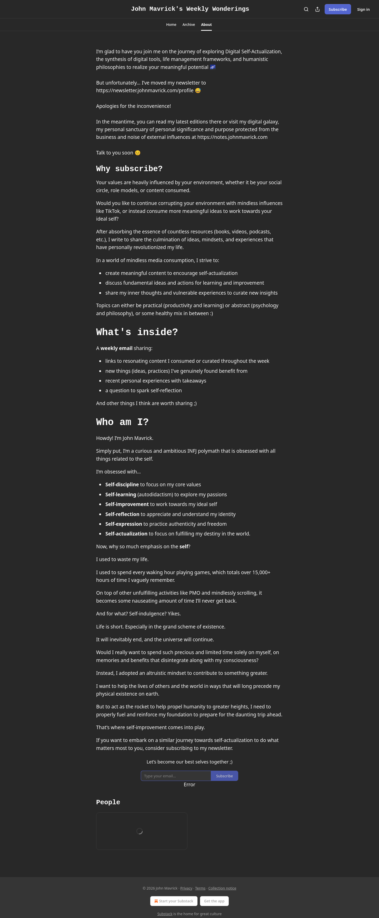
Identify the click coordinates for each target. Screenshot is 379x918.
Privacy (186, 888)
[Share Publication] (317, 9)
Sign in (363, 9)
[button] (171, 24)
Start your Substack (173, 901)
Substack (165, 913)
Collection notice (222, 888)
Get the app (214, 901)
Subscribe (338, 9)
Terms (200, 888)
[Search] (306, 9)
